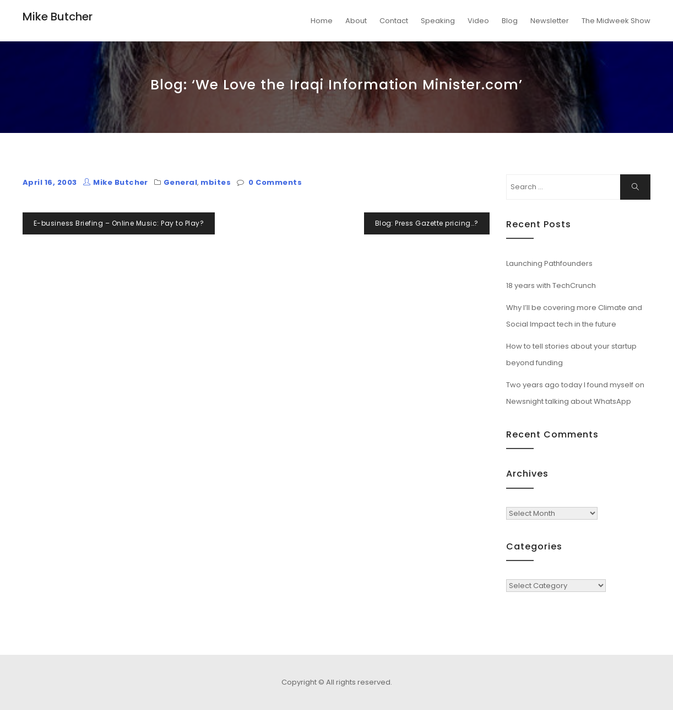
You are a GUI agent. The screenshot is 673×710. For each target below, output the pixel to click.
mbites (215, 182)
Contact (393, 20)
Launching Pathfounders (549, 263)
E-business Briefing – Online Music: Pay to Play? (119, 223)
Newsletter (549, 20)
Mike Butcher (58, 16)
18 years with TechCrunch (551, 285)
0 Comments (275, 182)
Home (322, 20)
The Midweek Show (616, 20)
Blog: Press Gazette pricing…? (427, 223)
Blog (510, 20)
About (356, 20)
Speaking (438, 20)
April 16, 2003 (50, 182)
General (180, 182)
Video (478, 20)
